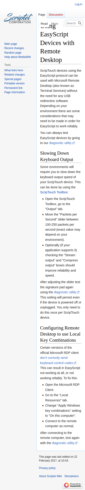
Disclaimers (72, 476)
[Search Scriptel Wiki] (74, 23)
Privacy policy (47, 468)
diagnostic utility (60, 143)
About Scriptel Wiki (50, 476)
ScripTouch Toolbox (54, 192)
